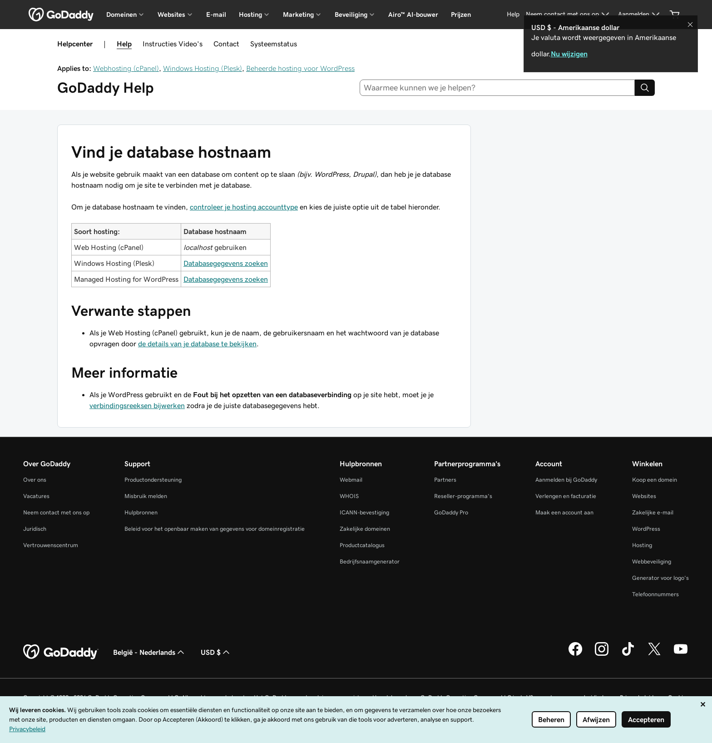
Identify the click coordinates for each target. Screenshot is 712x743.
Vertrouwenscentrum (50, 545)
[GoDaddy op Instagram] (601, 654)
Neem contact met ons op (56, 512)
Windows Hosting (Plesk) (202, 68)
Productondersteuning (153, 480)
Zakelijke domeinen (365, 529)
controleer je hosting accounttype (244, 206)
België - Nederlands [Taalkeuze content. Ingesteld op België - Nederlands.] (149, 652)
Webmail (351, 480)
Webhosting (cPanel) (126, 68)
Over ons (34, 480)
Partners (445, 480)
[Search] (645, 88)
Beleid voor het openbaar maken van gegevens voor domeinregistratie (214, 529)
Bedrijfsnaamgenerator (370, 561)
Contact (226, 43)
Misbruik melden (145, 496)
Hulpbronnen (141, 512)
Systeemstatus (273, 43)
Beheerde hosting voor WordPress (300, 68)
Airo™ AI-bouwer (413, 14)
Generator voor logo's (660, 578)
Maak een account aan (564, 512)
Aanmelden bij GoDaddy (566, 480)
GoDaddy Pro (451, 512)
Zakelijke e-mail (652, 512)
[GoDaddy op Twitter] (654, 654)
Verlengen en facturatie (565, 496)
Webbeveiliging (651, 561)
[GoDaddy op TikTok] (628, 654)
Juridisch (34, 529)
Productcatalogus (362, 545)
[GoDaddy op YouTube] (680, 654)
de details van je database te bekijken (197, 343)
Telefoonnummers (655, 594)
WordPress (646, 529)
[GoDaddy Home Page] (61, 652)
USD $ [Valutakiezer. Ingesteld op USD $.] (216, 652)
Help (124, 43)
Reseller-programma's (463, 496)
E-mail (216, 14)
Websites (644, 496)
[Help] (513, 14)
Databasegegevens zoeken (225, 263)
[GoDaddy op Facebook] (575, 654)
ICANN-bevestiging (364, 512)
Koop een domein (654, 480)
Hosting (642, 545)
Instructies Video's (173, 43)
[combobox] (497, 88)
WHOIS (349, 496)
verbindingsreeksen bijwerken (137, 405)
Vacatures (36, 496)
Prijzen (461, 14)
